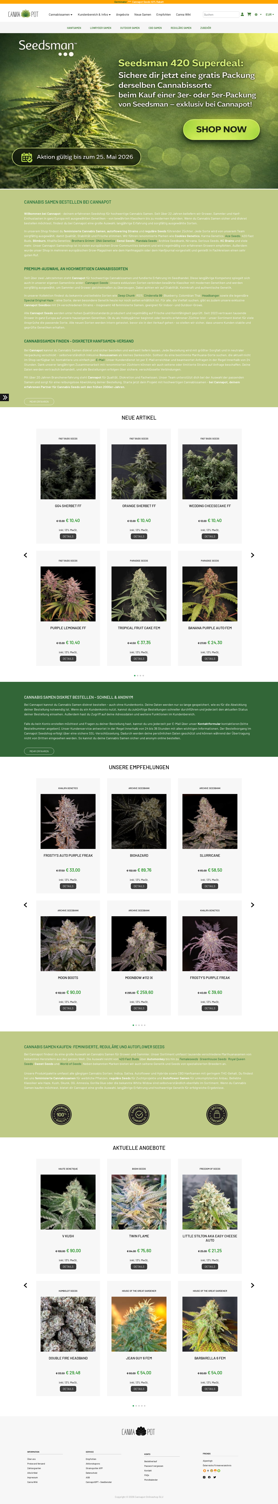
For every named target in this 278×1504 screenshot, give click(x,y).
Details (68, 536)
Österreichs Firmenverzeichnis (217, 1465)
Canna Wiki (183, 14)
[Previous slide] (25, 555)
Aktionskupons (93, 1464)
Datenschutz (91, 1473)
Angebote (122, 14)
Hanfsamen (74, 27)
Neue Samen (142, 14)
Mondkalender (151, 1480)
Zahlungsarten (34, 1468)
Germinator (121, 1)
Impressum (32, 1477)
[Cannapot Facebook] (209, 1477)
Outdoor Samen (130, 27)
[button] (134, 675)
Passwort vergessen (153, 1466)
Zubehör (205, 27)
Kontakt (148, 1470)
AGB (88, 1477)
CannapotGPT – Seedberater (99, 1482)
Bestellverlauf (150, 1461)
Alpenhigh (208, 1461)
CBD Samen (155, 27)
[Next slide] (253, 555)
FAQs (146, 1475)
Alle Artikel (32, 1473)
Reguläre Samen (181, 27)
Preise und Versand (36, 1464)
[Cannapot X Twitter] (214, 1477)
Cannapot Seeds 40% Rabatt (147, 1)
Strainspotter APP (94, 1468)
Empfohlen (163, 14)
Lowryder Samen (100, 27)
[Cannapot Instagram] (204, 1477)
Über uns (31, 1459)
